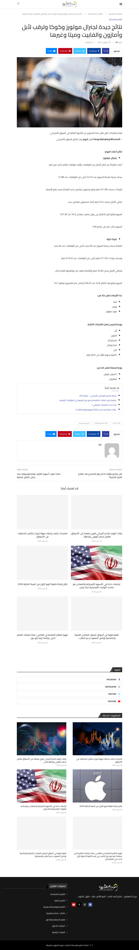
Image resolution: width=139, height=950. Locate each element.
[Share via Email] (51, 51)
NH (116, 42)
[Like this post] (105, 51)
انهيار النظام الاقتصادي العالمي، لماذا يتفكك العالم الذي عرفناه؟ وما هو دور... (42, 636)
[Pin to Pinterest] (65, 51)
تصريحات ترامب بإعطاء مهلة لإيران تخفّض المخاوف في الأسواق (42, 535)
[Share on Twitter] (79, 51)
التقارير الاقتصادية (95, 14)
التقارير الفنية (59, 900)
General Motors (101, 423)
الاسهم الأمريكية (84, 423)
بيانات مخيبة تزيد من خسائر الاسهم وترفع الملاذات (96, 409)
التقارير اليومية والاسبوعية (54, 906)
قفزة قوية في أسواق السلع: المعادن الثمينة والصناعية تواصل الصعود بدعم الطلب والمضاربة (43, 855)
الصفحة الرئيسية (115, 14)
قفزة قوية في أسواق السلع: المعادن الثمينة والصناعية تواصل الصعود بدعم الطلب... (97, 636)
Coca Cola (116, 423)
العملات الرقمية (58, 932)
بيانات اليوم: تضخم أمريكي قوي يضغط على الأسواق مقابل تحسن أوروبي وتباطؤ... (96, 535)
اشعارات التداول (58, 925)
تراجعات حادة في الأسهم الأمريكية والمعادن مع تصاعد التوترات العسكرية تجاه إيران (96, 585)
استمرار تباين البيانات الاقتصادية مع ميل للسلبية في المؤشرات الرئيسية (88, 400)
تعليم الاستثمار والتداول (55, 919)
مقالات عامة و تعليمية (55, 913)
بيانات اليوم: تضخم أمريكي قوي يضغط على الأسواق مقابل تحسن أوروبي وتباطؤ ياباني (41, 760)
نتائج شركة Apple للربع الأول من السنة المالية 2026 (42, 584)
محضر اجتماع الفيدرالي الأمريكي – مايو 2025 (98, 396)
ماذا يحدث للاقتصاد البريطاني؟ (104, 405)
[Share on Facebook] (94, 51)
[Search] (18, 4)
